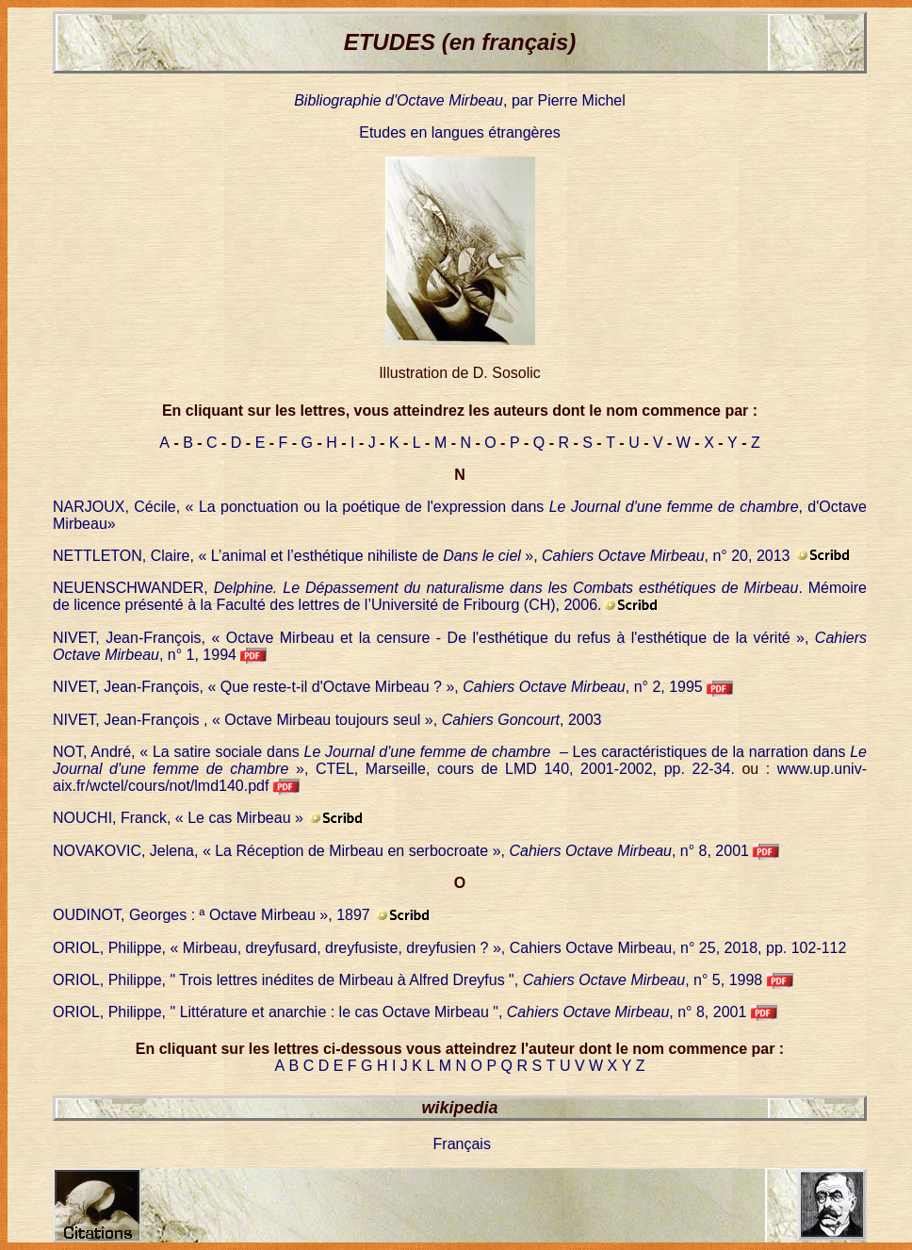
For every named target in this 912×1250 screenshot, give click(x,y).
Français (462, 1144)
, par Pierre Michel (460, 100)
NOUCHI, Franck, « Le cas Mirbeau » (178, 818)
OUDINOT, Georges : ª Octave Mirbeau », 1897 (211, 915)
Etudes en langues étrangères (459, 132)
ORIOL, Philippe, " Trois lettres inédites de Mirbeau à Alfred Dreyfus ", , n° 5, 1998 (407, 980)
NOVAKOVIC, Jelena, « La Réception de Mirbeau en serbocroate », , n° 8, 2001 (403, 851)
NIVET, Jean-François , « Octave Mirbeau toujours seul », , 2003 (327, 720)
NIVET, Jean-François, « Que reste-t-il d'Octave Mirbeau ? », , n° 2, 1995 (380, 687)
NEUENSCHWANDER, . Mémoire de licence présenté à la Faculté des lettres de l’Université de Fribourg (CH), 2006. (460, 596)
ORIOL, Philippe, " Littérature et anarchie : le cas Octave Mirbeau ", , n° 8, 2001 (399, 1012)
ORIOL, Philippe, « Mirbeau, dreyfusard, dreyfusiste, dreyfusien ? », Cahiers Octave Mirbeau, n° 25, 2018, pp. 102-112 (449, 948)
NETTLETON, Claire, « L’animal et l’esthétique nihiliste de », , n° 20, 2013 (421, 556)
